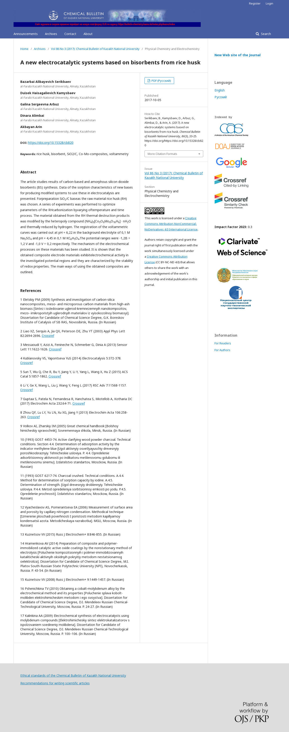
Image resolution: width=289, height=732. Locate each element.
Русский (220, 97)
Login (269, 3)
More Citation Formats (162, 154)
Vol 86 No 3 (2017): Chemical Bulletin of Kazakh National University (95, 49)
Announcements (26, 34)
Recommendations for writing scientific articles (55, 683)
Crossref (48, 335)
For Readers (222, 343)
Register (255, 3)
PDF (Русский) (161, 81)
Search (265, 34)
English (219, 90)
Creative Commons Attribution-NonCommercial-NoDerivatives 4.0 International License (171, 223)
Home (24, 49)
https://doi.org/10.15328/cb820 (50, 142)
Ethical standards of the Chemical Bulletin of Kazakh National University (73, 675)
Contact (70, 34)
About (88, 34)
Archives (51, 34)
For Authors (222, 350)
